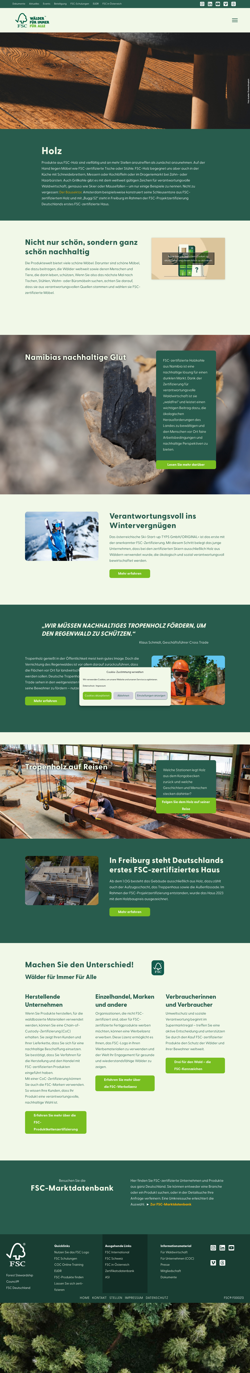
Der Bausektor (70, 192)
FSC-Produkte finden (69, 1277)
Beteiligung (60, 4)
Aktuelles (34, 4)
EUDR (96, 4)
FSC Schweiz (114, 1258)
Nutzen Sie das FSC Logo (71, 1252)
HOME (85, 1297)
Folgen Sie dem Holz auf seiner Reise (186, 805)
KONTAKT (99, 1297)
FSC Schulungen (65, 1258)
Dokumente (19, 4)
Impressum (101, 686)
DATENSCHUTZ (157, 1297)
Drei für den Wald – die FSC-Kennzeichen (192, 1065)
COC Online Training (68, 1264)
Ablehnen (123, 695)
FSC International (117, 1252)
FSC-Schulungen (79, 4)
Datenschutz (89, 686)
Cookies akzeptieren (97, 695)
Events (46, 4)
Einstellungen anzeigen (151, 695)
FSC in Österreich (112, 4)
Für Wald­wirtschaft (174, 1252)
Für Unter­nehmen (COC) (177, 1258)
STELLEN (115, 1297)
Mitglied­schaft (171, 1271)
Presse (165, 1264)
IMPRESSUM (134, 1297)
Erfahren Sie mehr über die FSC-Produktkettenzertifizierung (56, 1122)
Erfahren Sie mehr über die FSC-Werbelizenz (122, 1083)
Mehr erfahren (129, 573)
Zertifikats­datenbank (119, 1271)
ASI (107, 1277)
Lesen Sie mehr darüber (186, 464)
